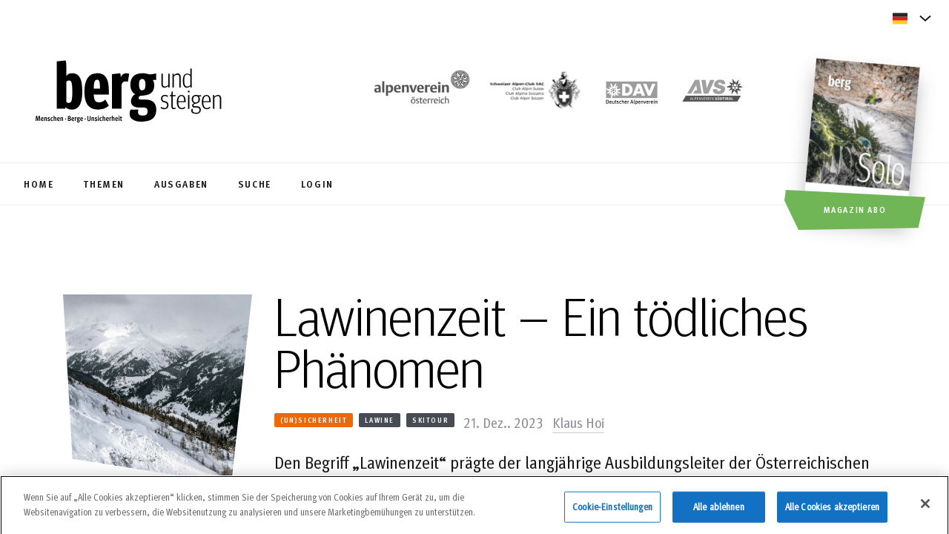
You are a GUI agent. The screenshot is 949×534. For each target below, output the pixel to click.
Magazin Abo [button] (855, 209)
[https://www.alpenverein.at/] (419, 93)
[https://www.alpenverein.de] (632, 93)
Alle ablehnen (718, 513)
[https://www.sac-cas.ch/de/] (533, 93)
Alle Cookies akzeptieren (832, 513)
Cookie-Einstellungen (612, 513)
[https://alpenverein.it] (712, 93)
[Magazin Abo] (864, 146)
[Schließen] (925, 511)
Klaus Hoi (578, 422)
